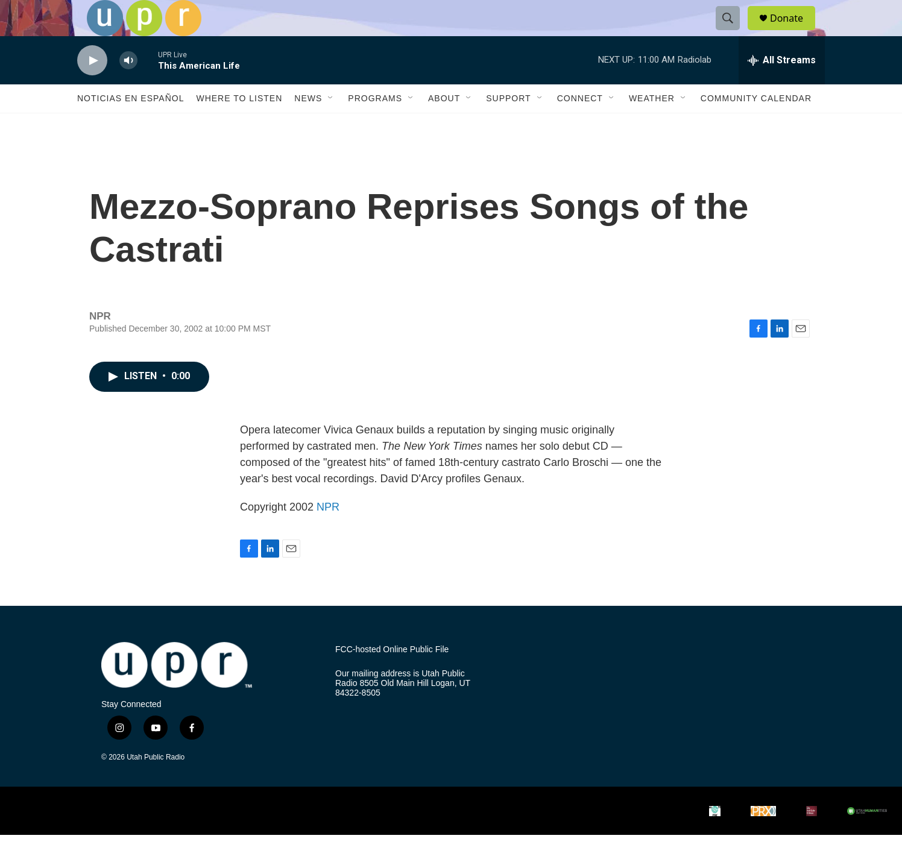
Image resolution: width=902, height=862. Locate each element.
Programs (375, 125)
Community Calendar (756, 125)
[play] (92, 88)
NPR (328, 534)
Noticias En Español (130, 125)
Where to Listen (239, 125)
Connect (580, 125)
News (308, 125)
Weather (652, 125)
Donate (794, 31)
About (444, 125)
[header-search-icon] (733, 32)
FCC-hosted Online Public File (392, 676)
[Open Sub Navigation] (331, 125)
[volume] (128, 87)
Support (508, 125)
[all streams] (782, 87)
